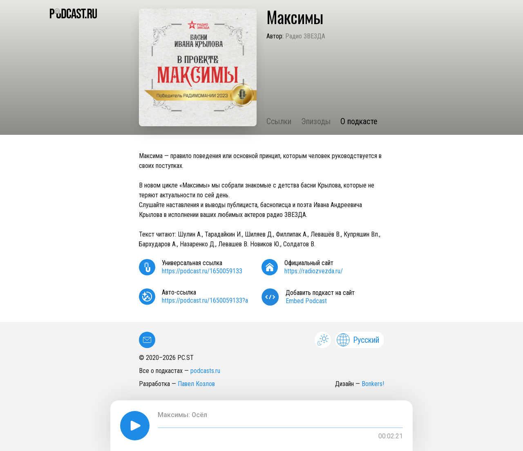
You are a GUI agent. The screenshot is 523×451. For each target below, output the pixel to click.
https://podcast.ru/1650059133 (202, 271)
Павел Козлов (196, 384)
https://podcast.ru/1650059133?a (205, 300)
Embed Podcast (306, 301)
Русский (358, 339)
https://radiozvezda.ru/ (313, 271)
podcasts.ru (205, 371)
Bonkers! (373, 384)
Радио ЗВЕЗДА (305, 36)
